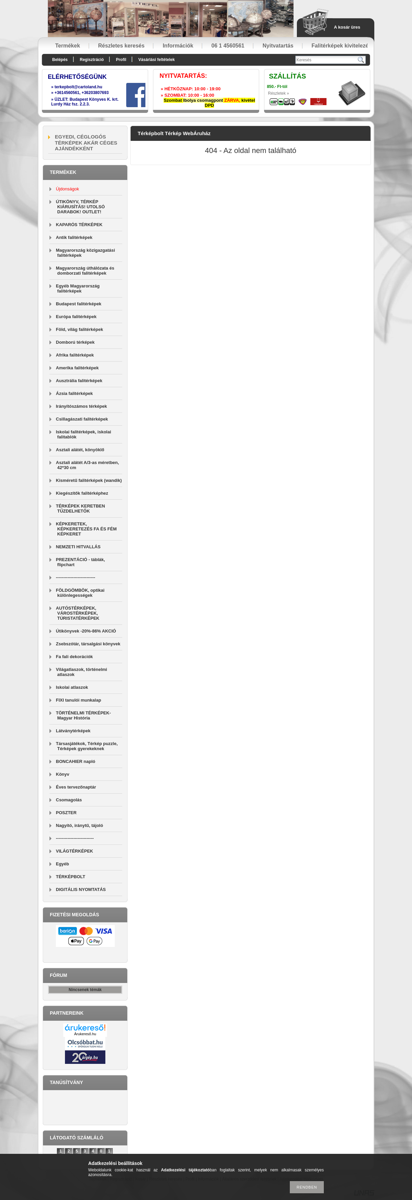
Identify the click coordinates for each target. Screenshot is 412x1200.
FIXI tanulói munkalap (78, 700)
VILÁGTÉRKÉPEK (74, 851)
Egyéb (62, 863)
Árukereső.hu (85, 1034)
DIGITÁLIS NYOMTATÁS (81, 889)
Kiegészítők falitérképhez (82, 493)
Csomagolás (69, 799)
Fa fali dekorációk (74, 656)
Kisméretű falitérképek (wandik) (89, 480)
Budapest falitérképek (78, 303)
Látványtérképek (73, 730)
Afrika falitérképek (75, 355)
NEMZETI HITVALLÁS (78, 546)
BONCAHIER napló (75, 761)
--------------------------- (75, 577)
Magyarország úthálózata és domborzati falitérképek (85, 271)
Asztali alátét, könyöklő (80, 449)
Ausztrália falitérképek (79, 380)
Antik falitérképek (74, 237)
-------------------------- (75, 838)
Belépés (60, 59)
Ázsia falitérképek (74, 393)
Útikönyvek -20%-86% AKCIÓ (86, 631)
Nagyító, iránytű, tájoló (79, 825)
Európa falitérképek (76, 316)
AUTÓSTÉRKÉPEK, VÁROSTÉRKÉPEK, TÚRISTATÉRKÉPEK (77, 613)
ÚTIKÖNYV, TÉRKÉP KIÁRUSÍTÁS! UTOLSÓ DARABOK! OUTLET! (80, 206)
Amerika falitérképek (77, 367)
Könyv (62, 774)
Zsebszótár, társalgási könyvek (88, 643)
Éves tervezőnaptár (76, 787)
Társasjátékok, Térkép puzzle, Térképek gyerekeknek (87, 746)
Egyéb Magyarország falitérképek (78, 288)
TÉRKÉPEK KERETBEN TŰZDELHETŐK (80, 508)
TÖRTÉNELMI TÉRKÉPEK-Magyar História (83, 715)
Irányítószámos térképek (81, 406)
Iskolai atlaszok (72, 687)
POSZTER (66, 812)
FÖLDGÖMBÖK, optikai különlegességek (80, 593)
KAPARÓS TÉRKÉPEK (79, 224)
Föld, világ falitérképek (79, 329)
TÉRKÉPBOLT (70, 876)
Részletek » (278, 93)
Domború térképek (75, 342)
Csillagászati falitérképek (82, 419)
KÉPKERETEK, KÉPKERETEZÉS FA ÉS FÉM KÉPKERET (86, 528)
